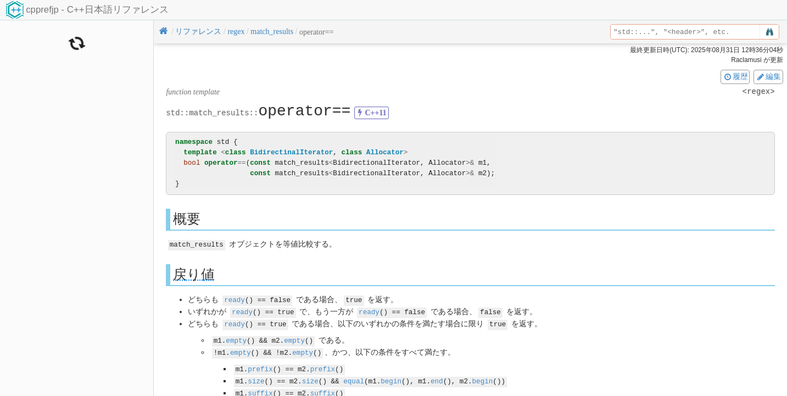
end (437, 377)
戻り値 (194, 273)
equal (353, 377)
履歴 (735, 76)
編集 (768, 76)
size (256, 377)
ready (234, 299)
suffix (260, 389)
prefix (260, 366)
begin (391, 377)
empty (236, 338)
